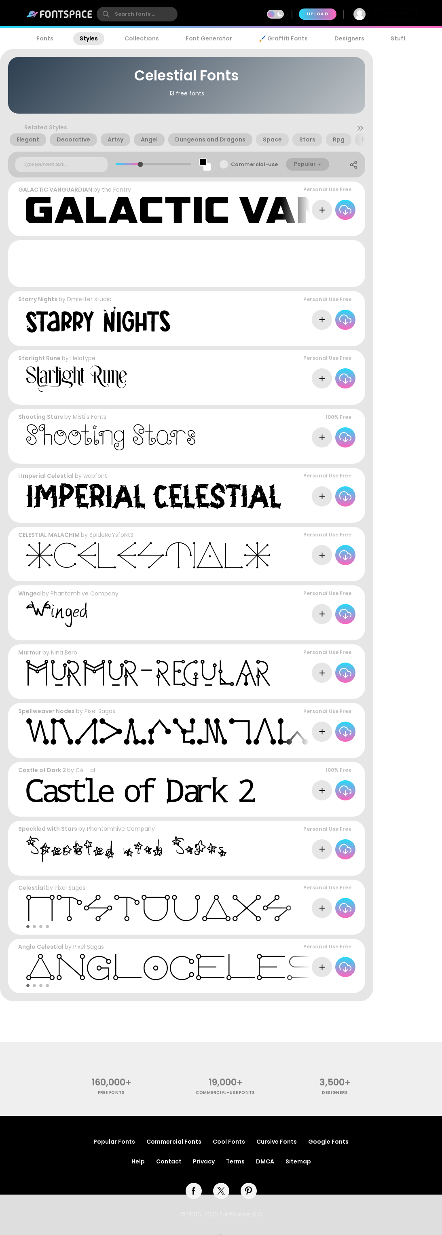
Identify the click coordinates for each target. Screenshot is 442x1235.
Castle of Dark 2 (42, 770)
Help (138, 1161)
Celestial (31, 888)
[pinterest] (249, 1191)
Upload (317, 14)
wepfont (95, 476)
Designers (349, 38)
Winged (29, 593)
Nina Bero (64, 652)
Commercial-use (254, 164)
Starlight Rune (39, 358)
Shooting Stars (40, 417)
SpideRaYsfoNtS (111, 535)
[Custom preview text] (61, 164)
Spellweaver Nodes (46, 711)
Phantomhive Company (84, 593)
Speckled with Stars (47, 829)
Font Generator (209, 38)
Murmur (29, 652)
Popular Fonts (114, 1142)
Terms (235, 1161)
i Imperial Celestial (46, 476)
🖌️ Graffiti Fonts (283, 38)
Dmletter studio (89, 299)
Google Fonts (328, 1142)
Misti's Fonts (89, 417)
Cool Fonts (229, 1142)
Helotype (82, 358)
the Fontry (116, 190)
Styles (89, 38)
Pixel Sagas (100, 711)
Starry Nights (37, 299)
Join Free (396, 14)
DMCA (265, 1161)
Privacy (204, 1161)
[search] (137, 14)
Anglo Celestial (40, 947)
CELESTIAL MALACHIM (49, 535)
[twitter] (221, 1191)
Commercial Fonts (173, 1142)
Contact (169, 1161)
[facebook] (194, 1191)
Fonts (44, 38)
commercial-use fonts (225, 1092)
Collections (142, 38)
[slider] (140, 164)
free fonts (111, 1092)
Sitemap (298, 1161)
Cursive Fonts (276, 1142)
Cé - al (85, 770)
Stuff (398, 38)
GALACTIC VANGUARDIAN (55, 190)
